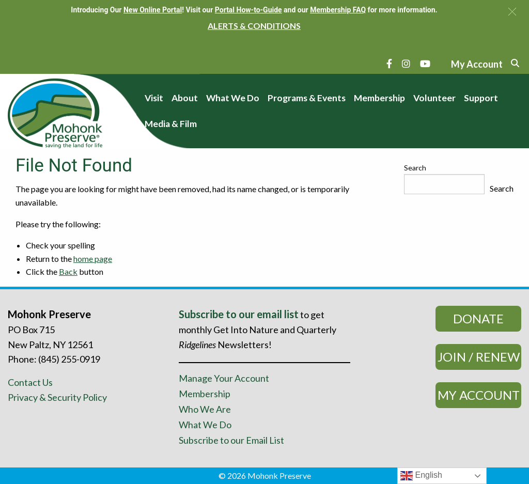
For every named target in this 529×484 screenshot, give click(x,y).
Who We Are (205, 409)
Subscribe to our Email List (231, 440)
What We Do (205, 424)
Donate (478, 318)
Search (415, 167)
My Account (479, 394)
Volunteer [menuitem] (434, 97)
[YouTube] (425, 63)
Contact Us (30, 382)
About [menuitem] (185, 97)
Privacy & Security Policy (57, 397)
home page (92, 258)
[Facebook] (389, 63)
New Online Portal (152, 10)
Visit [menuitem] (154, 97)
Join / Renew (479, 356)
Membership (204, 393)
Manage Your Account (224, 378)
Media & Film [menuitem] (171, 123)
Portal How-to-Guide (248, 10)
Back (68, 271)
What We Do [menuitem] (232, 97)
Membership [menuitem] (379, 97)
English (421, 476)
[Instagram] (406, 63)
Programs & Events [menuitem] (307, 97)
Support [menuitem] (481, 97)
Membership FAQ (338, 10)
